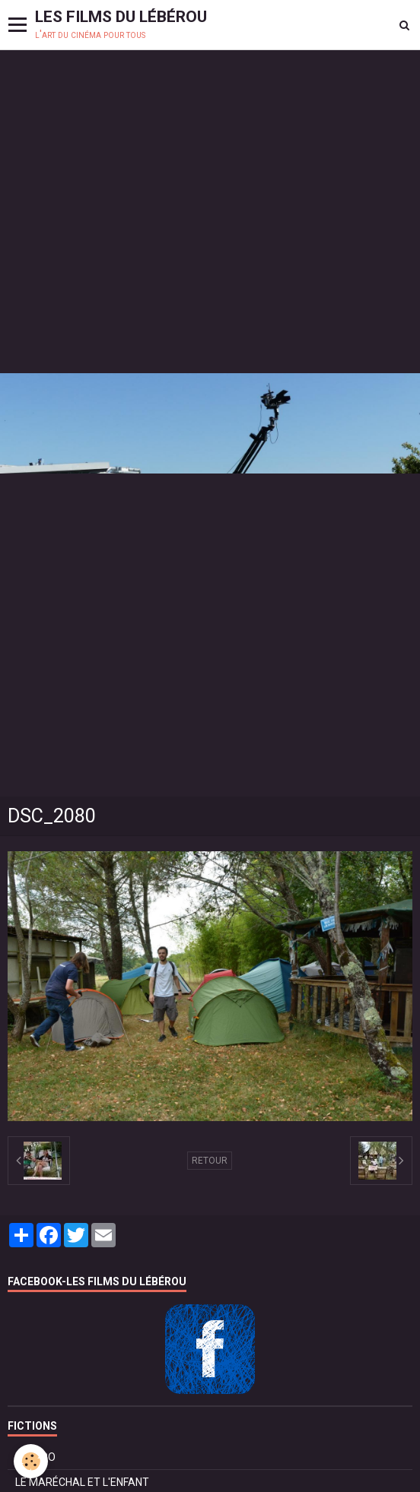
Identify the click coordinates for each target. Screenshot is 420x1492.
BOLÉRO (35, 1457)
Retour (210, 1160)
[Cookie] (31, 1461)
